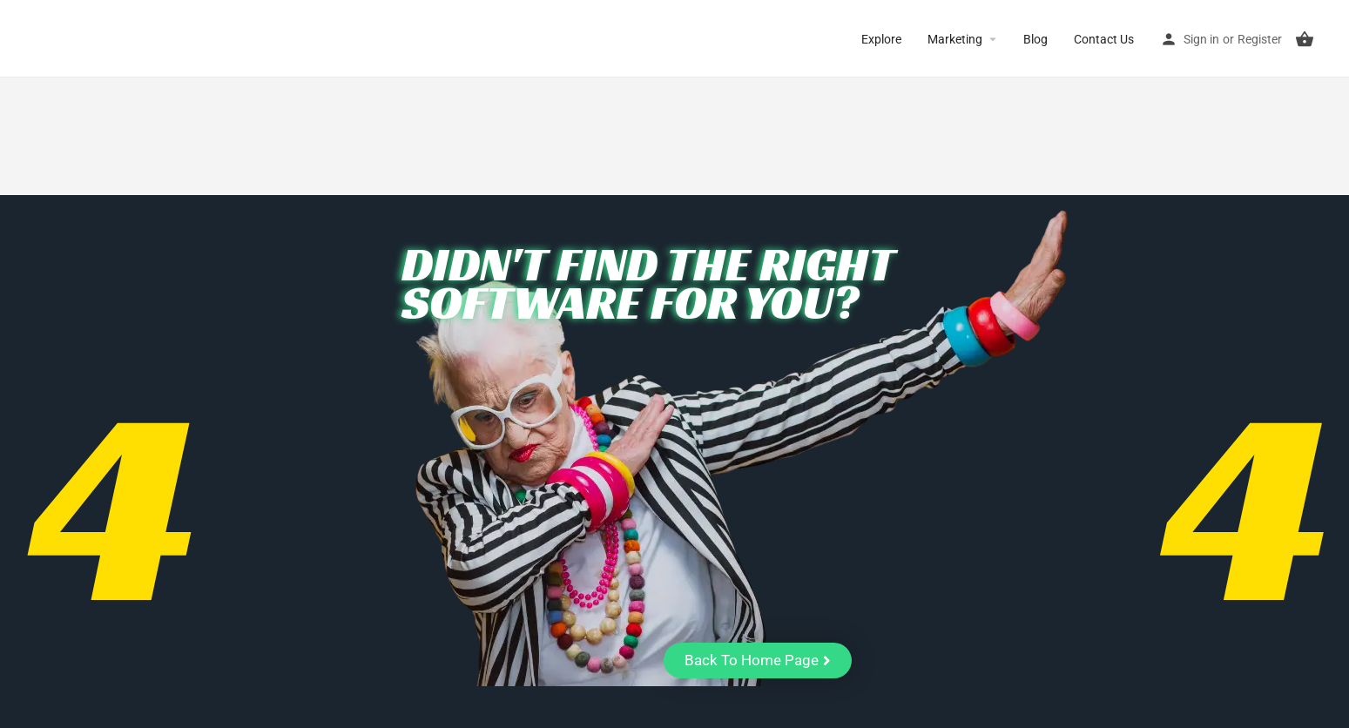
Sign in (1201, 39)
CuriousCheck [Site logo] (87, 38)
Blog (1035, 39)
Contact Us (1104, 39)
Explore (881, 39)
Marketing (954, 39)
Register (1260, 39)
